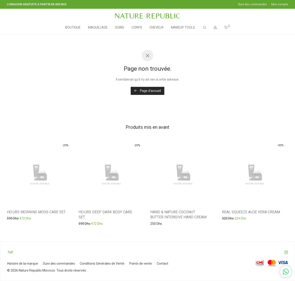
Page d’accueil (147, 91)
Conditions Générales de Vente (102, 263)
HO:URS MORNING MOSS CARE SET (36, 212)
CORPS (137, 27)
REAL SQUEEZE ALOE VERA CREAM (251, 212)
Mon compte (279, 4)
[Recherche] (204, 27)
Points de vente (140, 263)
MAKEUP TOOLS (183, 27)
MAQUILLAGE (98, 27)
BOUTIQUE (73, 27)
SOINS (119, 27)
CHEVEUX (157, 27)
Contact (162, 263)
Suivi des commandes (252, 4)
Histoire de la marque (22, 263)
